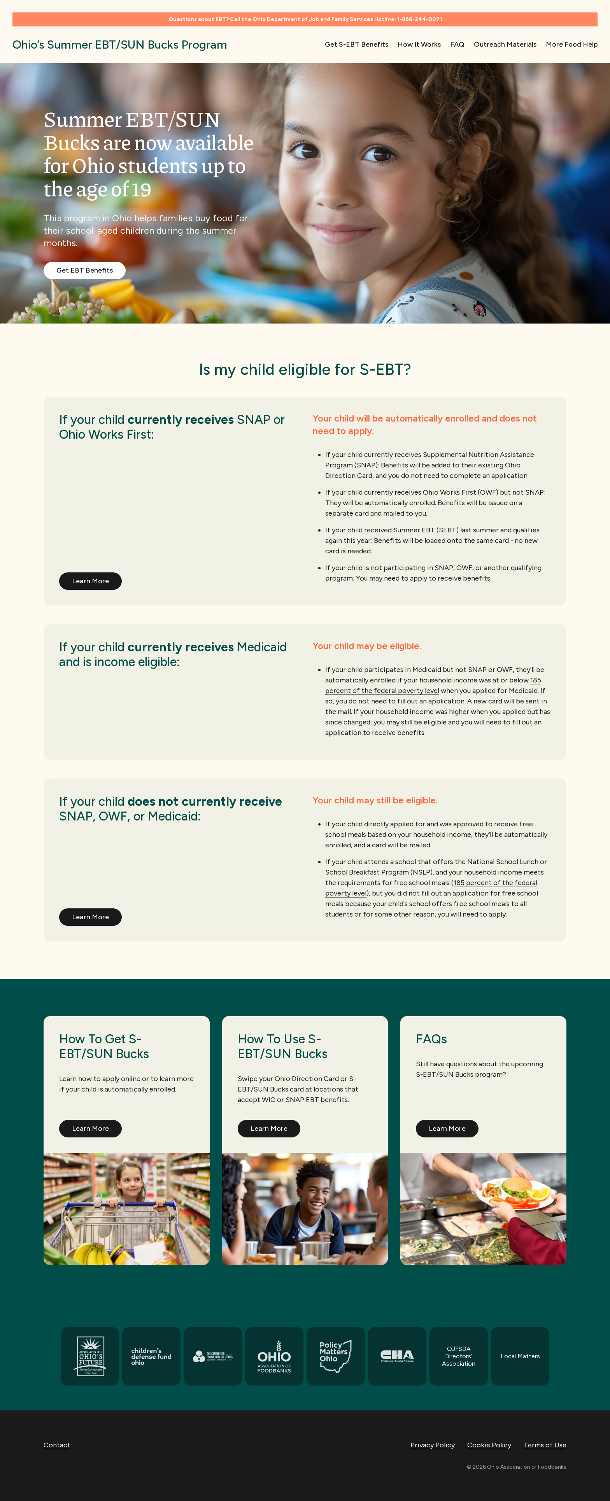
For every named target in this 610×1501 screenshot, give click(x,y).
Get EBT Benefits (84, 270)
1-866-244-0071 (419, 19)
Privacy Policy (432, 1445)
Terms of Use (545, 1445)
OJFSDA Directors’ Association (458, 1356)
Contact (57, 1445)
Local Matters (520, 1356)
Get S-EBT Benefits (356, 44)
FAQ (457, 44)
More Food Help (572, 44)
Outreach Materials (505, 44)
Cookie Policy (489, 1445)
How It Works (419, 44)
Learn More (90, 581)
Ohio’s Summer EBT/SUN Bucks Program (119, 44)
